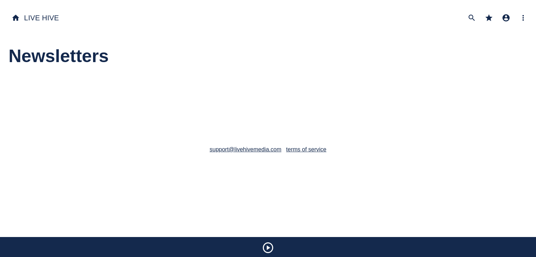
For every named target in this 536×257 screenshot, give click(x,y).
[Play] (268, 249)
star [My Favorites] (489, 18)
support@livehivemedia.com (245, 149)
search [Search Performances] (472, 18)
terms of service (306, 149)
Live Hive (35, 18)
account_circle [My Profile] (506, 18)
